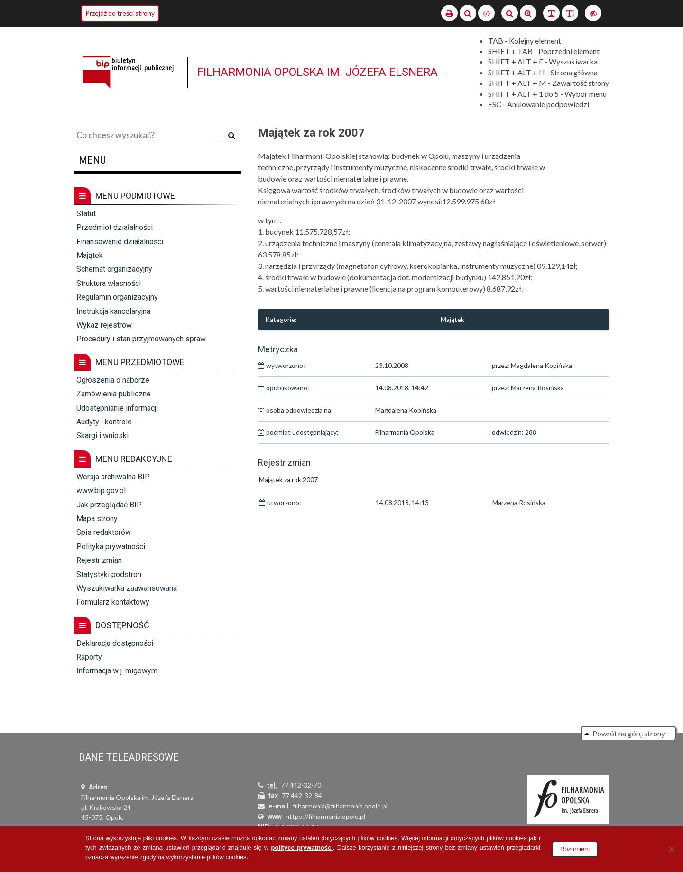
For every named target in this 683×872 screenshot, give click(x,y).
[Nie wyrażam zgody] (671, 849)
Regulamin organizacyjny (117, 297)
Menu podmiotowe (124, 195)
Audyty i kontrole (104, 421)
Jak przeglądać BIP (109, 504)
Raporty (89, 656)
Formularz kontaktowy (112, 601)
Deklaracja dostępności (114, 643)
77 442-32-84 (302, 795)
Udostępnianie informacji (117, 408)
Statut (86, 213)
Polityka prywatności (110, 546)
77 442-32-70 (301, 785)
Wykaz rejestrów (104, 325)
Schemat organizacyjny (114, 269)
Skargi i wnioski (102, 435)
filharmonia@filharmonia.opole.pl (340, 806)
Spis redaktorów (103, 532)
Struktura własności (108, 283)
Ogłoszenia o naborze (112, 380)
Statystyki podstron (108, 574)
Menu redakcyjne (123, 459)
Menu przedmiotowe (129, 362)
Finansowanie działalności (119, 241)
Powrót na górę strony (628, 733)
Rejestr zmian (99, 560)
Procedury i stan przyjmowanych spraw (141, 338)
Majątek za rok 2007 (288, 480)
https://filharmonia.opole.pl (325, 816)
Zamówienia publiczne (113, 393)
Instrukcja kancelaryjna (113, 311)
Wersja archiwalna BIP (113, 476)
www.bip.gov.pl (101, 490)
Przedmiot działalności (114, 227)
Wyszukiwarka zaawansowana (126, 588)
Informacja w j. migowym (116, 670)
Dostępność (111, 625)
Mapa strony (97, 518)
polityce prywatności (302, 847)
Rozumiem (575, 849)
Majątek (89, 255)
